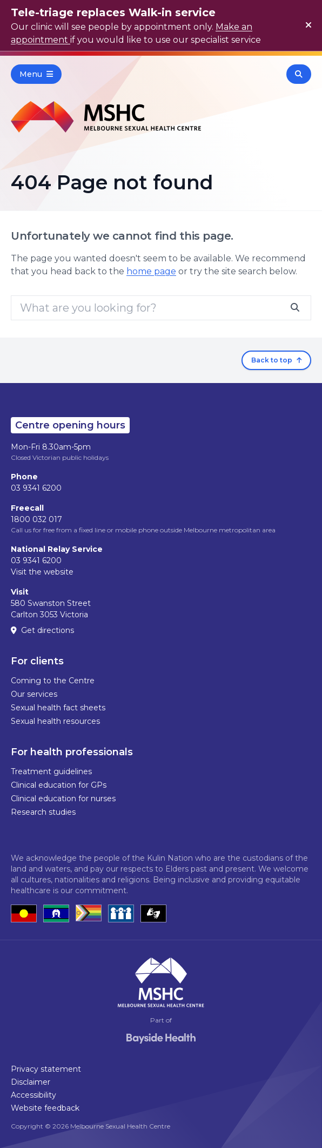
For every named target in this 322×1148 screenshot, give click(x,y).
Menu (36, 74)
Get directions (42, 630)
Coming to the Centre (53, 680)
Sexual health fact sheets (58, 707)
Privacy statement (46, 1069)
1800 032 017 (36, 519)
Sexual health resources (55, 721)
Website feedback (45, 1108)
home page (151, 271)
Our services (34, 694)
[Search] (161, 307)
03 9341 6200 (36, 488)
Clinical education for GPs (58, 785)
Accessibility (33, 1095)
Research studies (43, 812)
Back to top (276, 360)
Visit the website (42, 572)
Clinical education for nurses (63, 798)
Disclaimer (30, 1082)
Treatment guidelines (51, 771)
